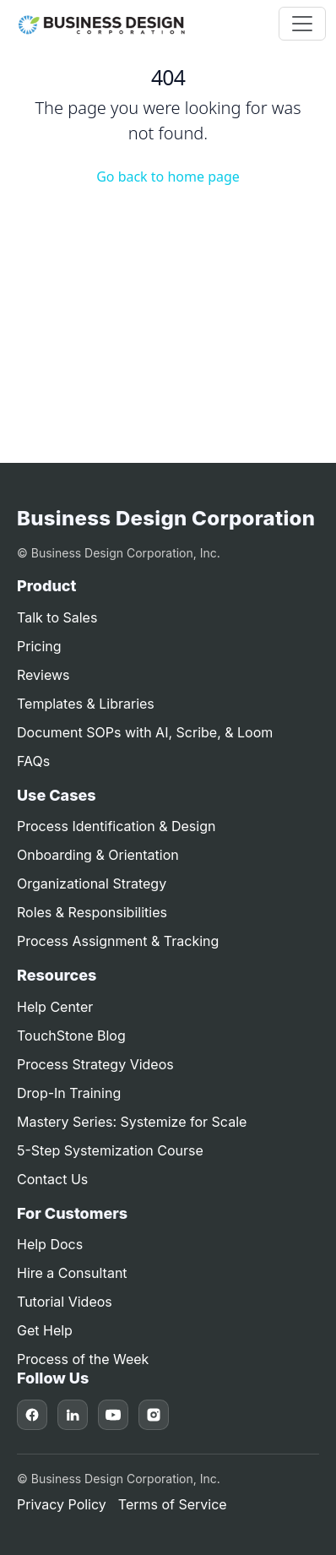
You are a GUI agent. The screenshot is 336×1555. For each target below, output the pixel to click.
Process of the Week (83, 1359)
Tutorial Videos (64, 1301)
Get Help (45, 1330)
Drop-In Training (69, 1093)
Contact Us (52, 1179)
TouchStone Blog (71, 1035)
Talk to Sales (57, 617)
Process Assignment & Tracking (118, 940)
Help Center (55, 1006)
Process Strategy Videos (95, 1064)
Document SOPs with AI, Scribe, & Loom (145, 732)
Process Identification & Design (116, 826)
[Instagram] (153, 1415)
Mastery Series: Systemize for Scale (132, 1121)
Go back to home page (168, 176)
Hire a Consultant (72, 1272)
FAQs (33, 761)
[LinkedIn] (72, 1415)
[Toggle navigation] (302, 24)
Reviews (43, 674)
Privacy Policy (61, 1504)
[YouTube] (113, 1415)
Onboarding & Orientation (98, 854)
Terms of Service (172, 1504)
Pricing (39, 646)
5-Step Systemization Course (110, 1150)
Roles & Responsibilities (92, 912)
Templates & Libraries (85, 703)
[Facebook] (32, 1415)
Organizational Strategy (91, 883)
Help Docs (50, 1244)
